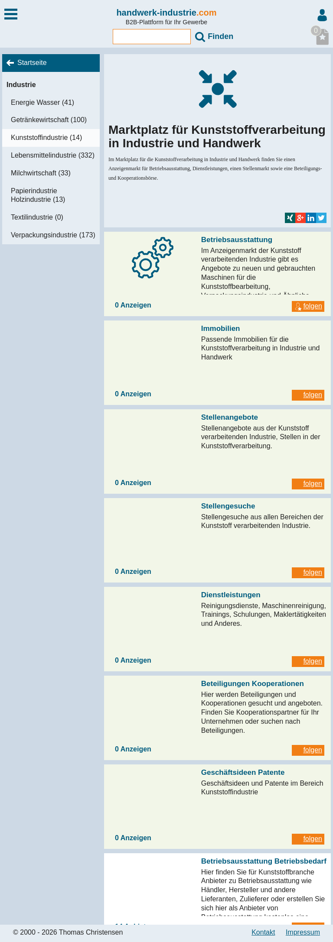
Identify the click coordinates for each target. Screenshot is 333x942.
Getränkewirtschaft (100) (49, 119)
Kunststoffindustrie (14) (46, 137)
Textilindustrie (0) (37, 217)
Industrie (21, 84)
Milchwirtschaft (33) (41, 173)
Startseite (32, 62)
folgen (308, 306)
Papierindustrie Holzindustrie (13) (38, 195)
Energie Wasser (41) (42, 102)
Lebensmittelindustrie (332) (53, 155)
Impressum (303, 932)
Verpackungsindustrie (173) (53, 235)
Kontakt (263, 932)
